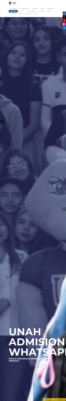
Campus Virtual (28, 13)
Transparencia (50, 8)
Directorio (49, 11)
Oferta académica (25, 8)
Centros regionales (31, 11)
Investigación (13, 13)
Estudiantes (35, 8)
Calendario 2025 (48, 399)
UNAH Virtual (13, 11)
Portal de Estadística (59, 399)
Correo (36, 13)
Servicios (42, 8)
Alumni (20, 13)
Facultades (41, 11)
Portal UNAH (13, 8)
